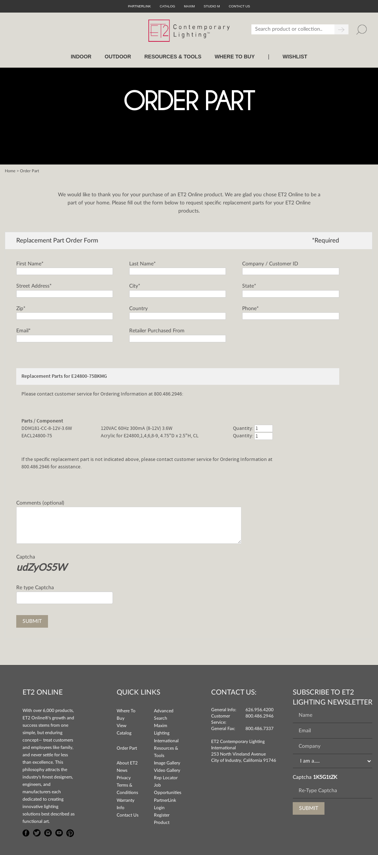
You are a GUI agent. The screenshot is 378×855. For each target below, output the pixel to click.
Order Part (127, 748)
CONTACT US (239, 6)
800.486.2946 (259, 716)
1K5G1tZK (325, 777)
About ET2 (127, 763)
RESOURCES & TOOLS (173, 57)
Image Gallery (167, 763)
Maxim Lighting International (166, 733)
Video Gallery (167, 770)
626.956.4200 (259, 710)
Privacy (124, 778)
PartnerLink (139, 6)
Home (10, 171)
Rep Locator (166, 778)
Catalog (167, 6)
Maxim (189, 6)
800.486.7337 (259, 728)
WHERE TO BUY (234, 57)
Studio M (212, 6)
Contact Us (127, 815)
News (122, 770)
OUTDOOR (118, 57)
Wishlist (294, 57)
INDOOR (81, 57)
